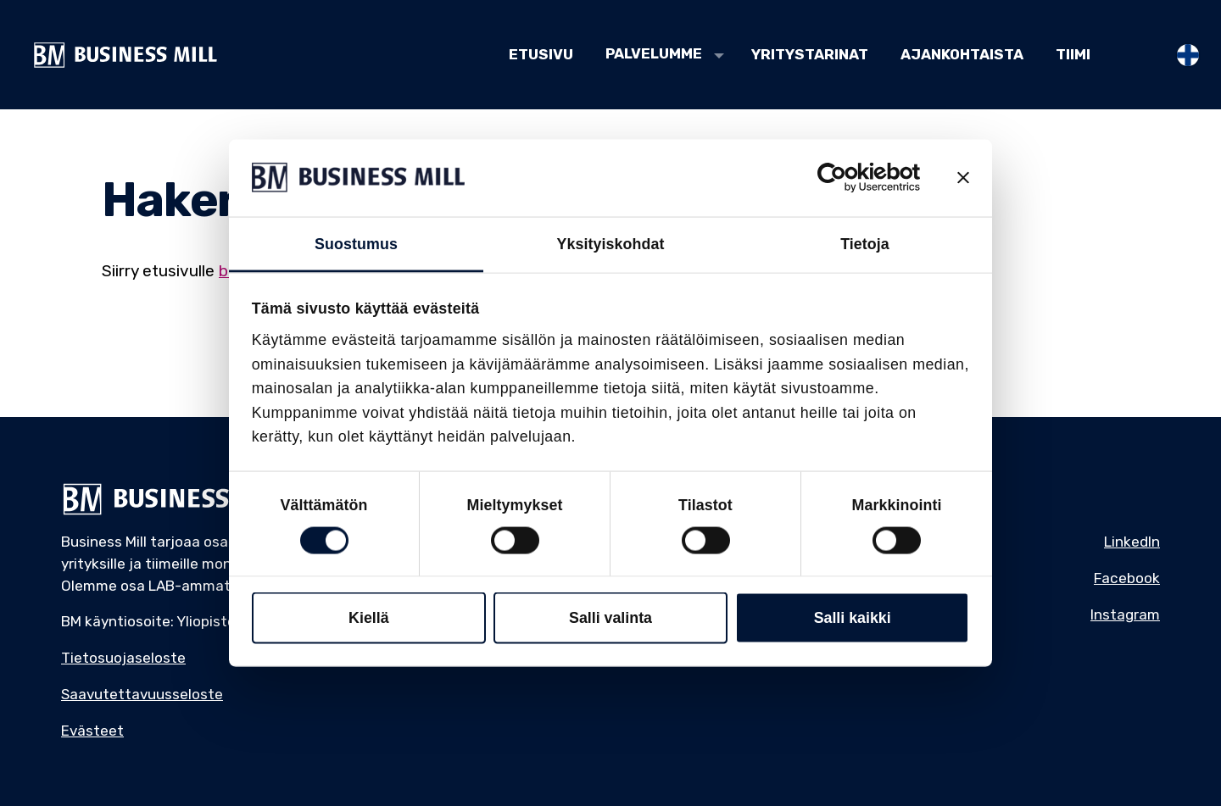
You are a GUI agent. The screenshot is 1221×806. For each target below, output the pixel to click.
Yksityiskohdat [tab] (610, 243)
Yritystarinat (809, 54)
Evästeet (92, 730)
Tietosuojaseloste (123, 657)
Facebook (1127, 578)
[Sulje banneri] (963, 178)
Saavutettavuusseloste (142, 694)
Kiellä (368, 617)
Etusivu (541, 54)
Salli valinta (610, 617)
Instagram (1125, 614)
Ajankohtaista (961, 54)
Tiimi (1073, 54)
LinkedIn (1132, 541)
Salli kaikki (852, 617)
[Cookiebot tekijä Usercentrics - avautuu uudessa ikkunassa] (846, 178)
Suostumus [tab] (356, 243)
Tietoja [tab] (864, 243)
